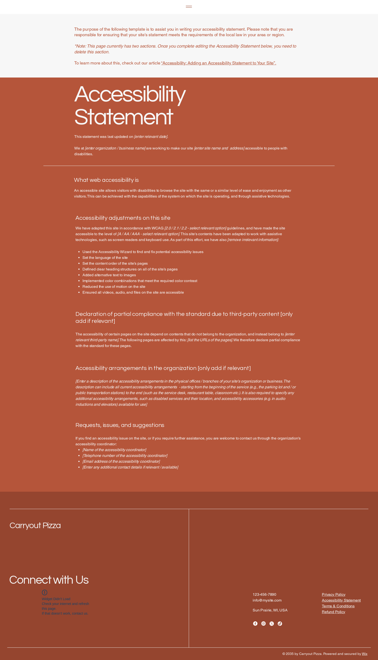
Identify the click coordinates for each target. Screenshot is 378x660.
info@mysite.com (267, 600)
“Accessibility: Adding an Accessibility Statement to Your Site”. (218, 62)
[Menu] (189, 6)
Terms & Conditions (338, 606)
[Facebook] (255, 623)
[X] (271, 623)
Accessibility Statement (341, 600)
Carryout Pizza (35, 525)
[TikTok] (280, 623)
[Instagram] (263, 623)
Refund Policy (333, 612)
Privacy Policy (333, 594)
